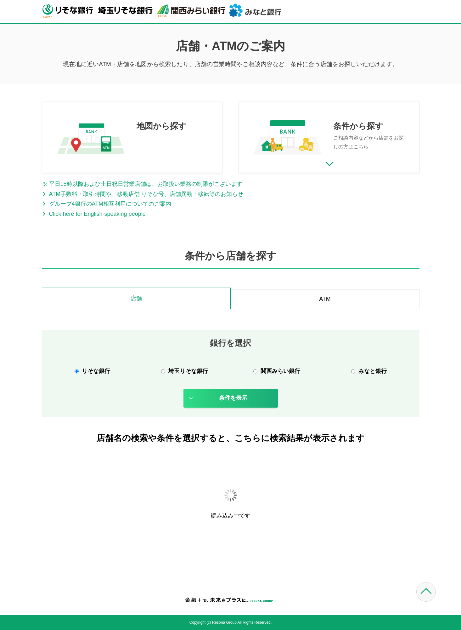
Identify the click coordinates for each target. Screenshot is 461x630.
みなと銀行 (372, 371)
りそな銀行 (96, 371)
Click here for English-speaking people (97, 214)
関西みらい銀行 (280, 371)
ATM (325, 299)
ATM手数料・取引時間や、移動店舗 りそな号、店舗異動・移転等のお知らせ (146, 194)
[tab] (136, 299)
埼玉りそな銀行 (188, 371)
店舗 (136, 298)
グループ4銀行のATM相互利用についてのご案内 (110, 204)
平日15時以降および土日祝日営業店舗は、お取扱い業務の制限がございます (145, 184)
